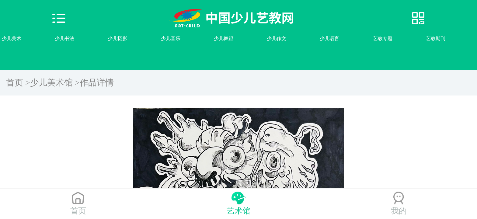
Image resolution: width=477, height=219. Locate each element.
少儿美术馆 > (55, 82)
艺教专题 (382, 38)
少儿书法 (64, 38)
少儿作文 (276, 38)
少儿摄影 (117, 38)
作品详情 (97, 82)
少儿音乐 (170, 38)
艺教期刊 (435, 38)
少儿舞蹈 (223, 38)
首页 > (18, 82)
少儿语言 (329, 38)
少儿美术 (11, 38)
